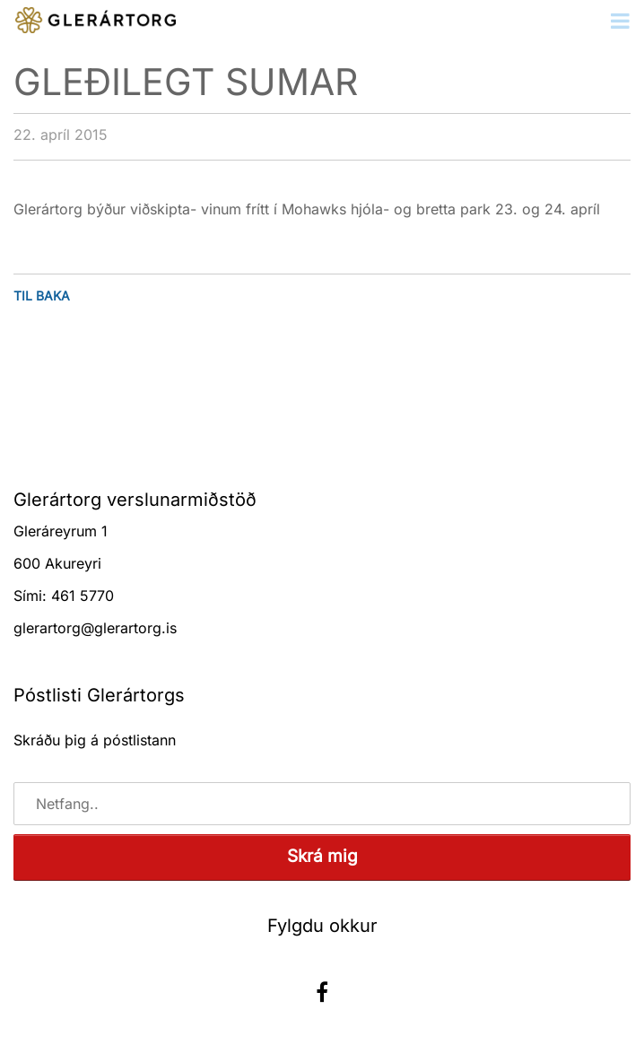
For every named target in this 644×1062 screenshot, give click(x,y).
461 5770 (82, 596)
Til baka (41, 295)
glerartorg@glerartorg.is (95, 628)
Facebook (322, 992)
